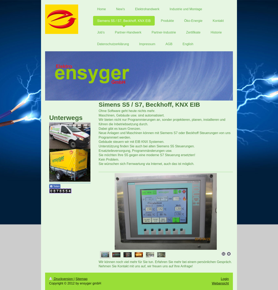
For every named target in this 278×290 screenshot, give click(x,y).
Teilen (55, 186)
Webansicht (220, 283)
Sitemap (82, 279)
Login (225, 279)
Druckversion (61, 279)
